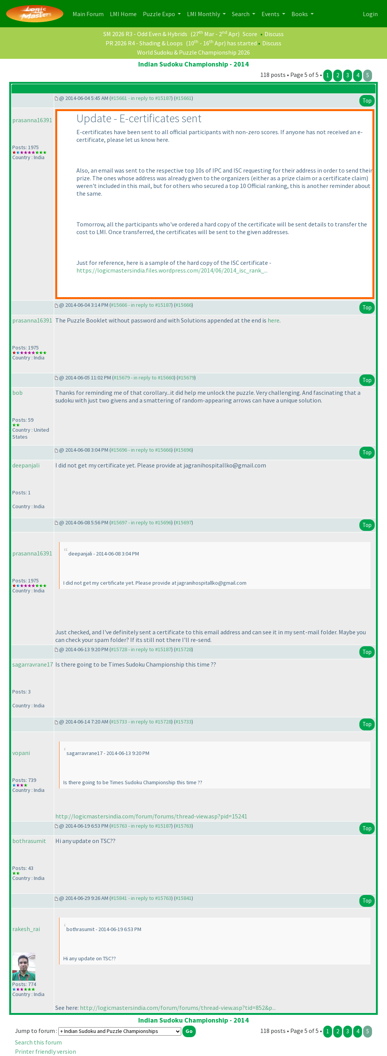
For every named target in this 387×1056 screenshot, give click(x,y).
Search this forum (38, 1042)
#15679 (186, 377)
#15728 (183, 649)
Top (367, 100)
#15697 (183, 522)
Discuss (274, 34)
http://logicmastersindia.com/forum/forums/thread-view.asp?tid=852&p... (178, 1007)
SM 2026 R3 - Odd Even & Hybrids (145, 34)
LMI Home (125, 13)
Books (300, 14)
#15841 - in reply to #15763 (141, 898)
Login (370, 14)
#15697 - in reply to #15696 (141, 522)
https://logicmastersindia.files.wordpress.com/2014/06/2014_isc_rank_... (172, 270)
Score (250, 34)
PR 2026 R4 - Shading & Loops (144, 43)
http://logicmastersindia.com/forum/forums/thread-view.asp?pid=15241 (151, 816)
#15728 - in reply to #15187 (141, 649)
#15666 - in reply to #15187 (141, 304)
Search (241, 14)
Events (271, 14)
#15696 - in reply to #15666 (141, 449)
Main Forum (90, 13)
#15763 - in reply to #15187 (141, 825)
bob (17, 392)
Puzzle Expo (159, 14)
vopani (21, 753)
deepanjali (26, 465)
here (274, 320)
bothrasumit (29, 841)
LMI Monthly (204, 14)
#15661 (183, 98)
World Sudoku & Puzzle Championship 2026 (193, 52)
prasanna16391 (32, 120)
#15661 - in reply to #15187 (141, 98)
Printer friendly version (45, 1051)
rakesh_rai (26, 929)
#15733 (183, 721)
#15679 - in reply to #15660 (144, 377)
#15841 (183, 898)
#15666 (183, 304)
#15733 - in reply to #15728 (141, 721)
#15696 (183, 449)
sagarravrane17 (32, 664)
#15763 (183, 825)
